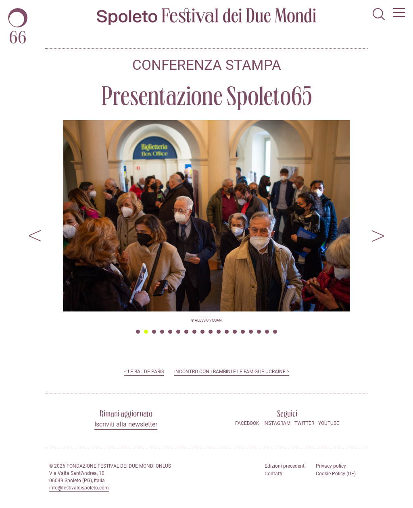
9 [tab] (202, 332)
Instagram (276, 423)
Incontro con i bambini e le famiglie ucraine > (231, 371)
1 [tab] (138, 332)
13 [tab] (235, 332)
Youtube (328, 423)
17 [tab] (267, 332)
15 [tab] (251, 332)
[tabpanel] (206, 215)
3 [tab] (154, 332)
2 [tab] (146, 332)
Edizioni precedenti (285, 466)
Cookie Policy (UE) (336, 474)
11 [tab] (219, 332)
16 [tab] (259, 332)
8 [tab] (194, 332)
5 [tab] (170, 332)
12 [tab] (227, 332)
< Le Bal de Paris (144, 371)
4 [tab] (162, 332)
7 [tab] (186, 332)
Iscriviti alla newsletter (125, 424)
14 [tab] (243, 332)
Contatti (273, 474)
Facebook (247, 423)
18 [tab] (275, 332)
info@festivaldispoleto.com (79, 488)
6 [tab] (178, 332)
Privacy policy (331, 466)
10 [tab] (211, 332)
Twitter (304, 423)
